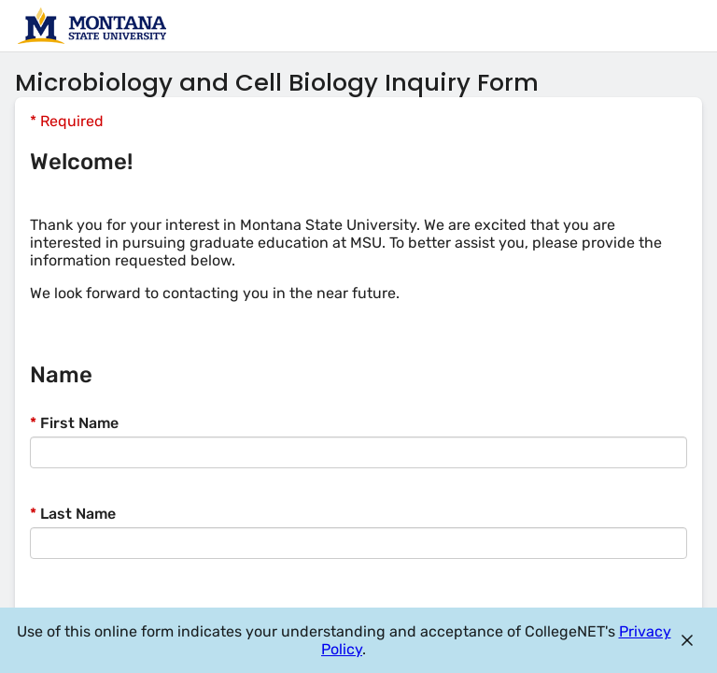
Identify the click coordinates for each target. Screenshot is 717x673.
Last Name (73, 514)
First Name (74, 423)
